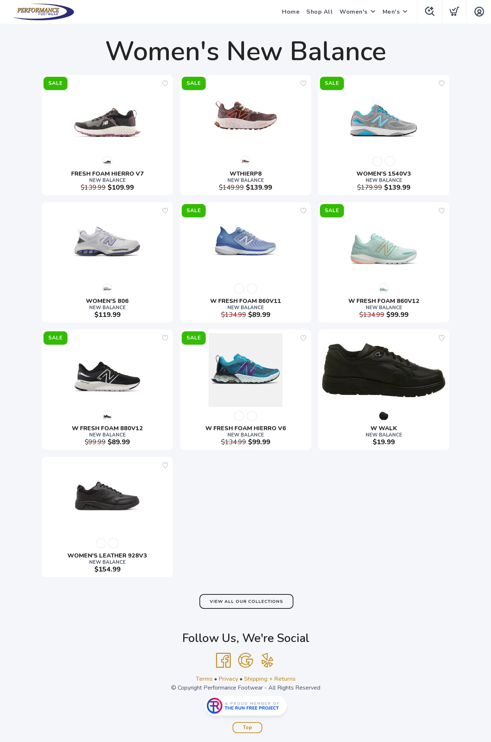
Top (247, 727)
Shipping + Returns (270, 679)
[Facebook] (223, 660)
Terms (204, 679)
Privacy (228, 679)
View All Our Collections (246, 601)
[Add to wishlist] (165, 83)
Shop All (319, 12)
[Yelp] (268, 660)
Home (291, 12)
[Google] (245, 660)
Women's (353, 12)
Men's (391, 12)
